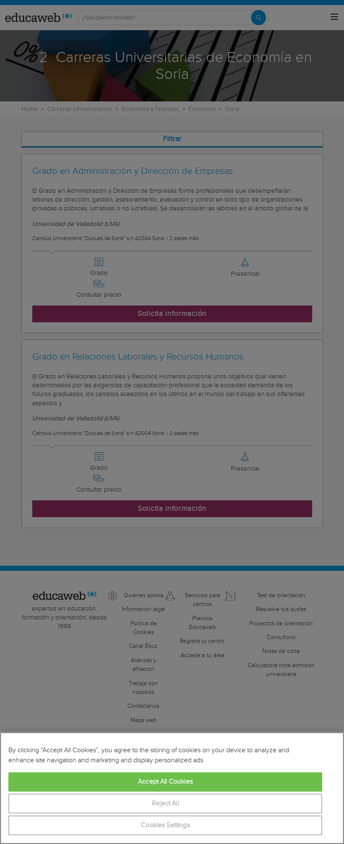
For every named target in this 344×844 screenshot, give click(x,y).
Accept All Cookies (165, 782)
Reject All (165, 804)
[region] (172, 788)
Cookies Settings (165, 825)
